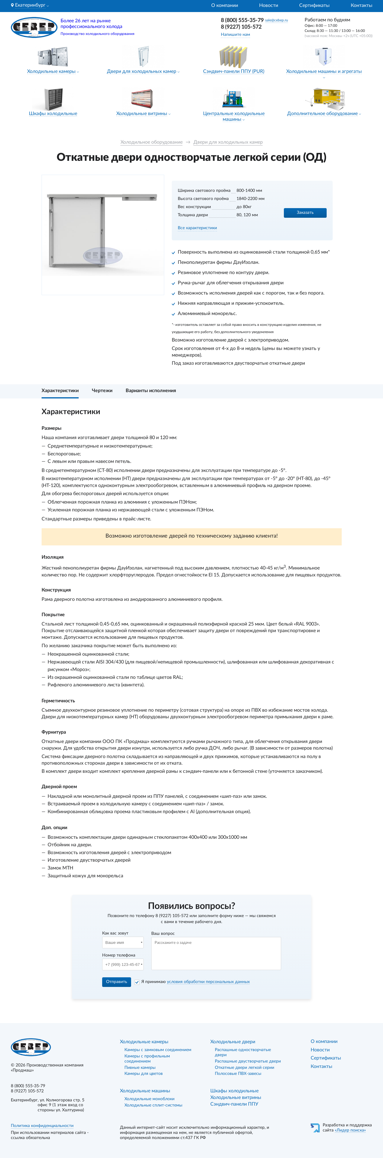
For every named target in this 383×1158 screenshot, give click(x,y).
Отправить (116, 982)
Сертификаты (314, 5)
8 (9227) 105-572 (241, 27)
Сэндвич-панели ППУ (234, 1104)
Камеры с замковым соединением (157, 1050)
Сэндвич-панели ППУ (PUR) (233, 71)
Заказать (305, 213)
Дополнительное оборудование (322, 113)
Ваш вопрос (163, 934)
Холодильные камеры (51, 71)
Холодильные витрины (141, 113)
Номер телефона (118, 955)
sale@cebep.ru (276, 20)
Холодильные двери (232, 1041)
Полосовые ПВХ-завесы (238, 1074)
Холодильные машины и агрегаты (324, 71)
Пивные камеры (139, 1068)
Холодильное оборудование (152, 142)
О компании (224, 5)
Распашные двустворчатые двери (248, 1061)
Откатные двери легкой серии (244, 1068)
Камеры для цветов (143, 1074)
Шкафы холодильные (53, 113)
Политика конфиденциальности (42, 1126)
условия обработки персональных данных (208, 982)
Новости (268, 5)
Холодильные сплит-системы (153, 1105)
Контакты (361, 5)
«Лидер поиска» (350, 1130)
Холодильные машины (145, 1090)
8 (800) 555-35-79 (242, 20)
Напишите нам (235, 35)
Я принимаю (195, 982)
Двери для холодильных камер (141, 71)
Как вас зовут (115, 933)
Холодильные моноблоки (149, 1099)
